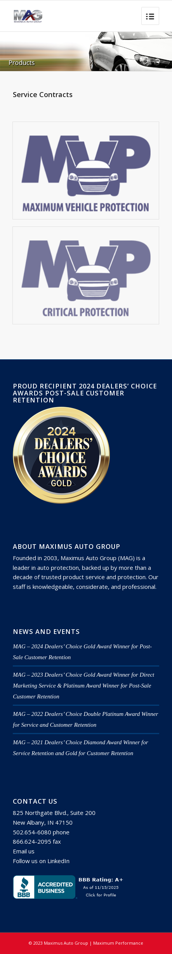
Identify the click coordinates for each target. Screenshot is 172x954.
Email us (24, 851)
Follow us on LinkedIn (41, 861)
